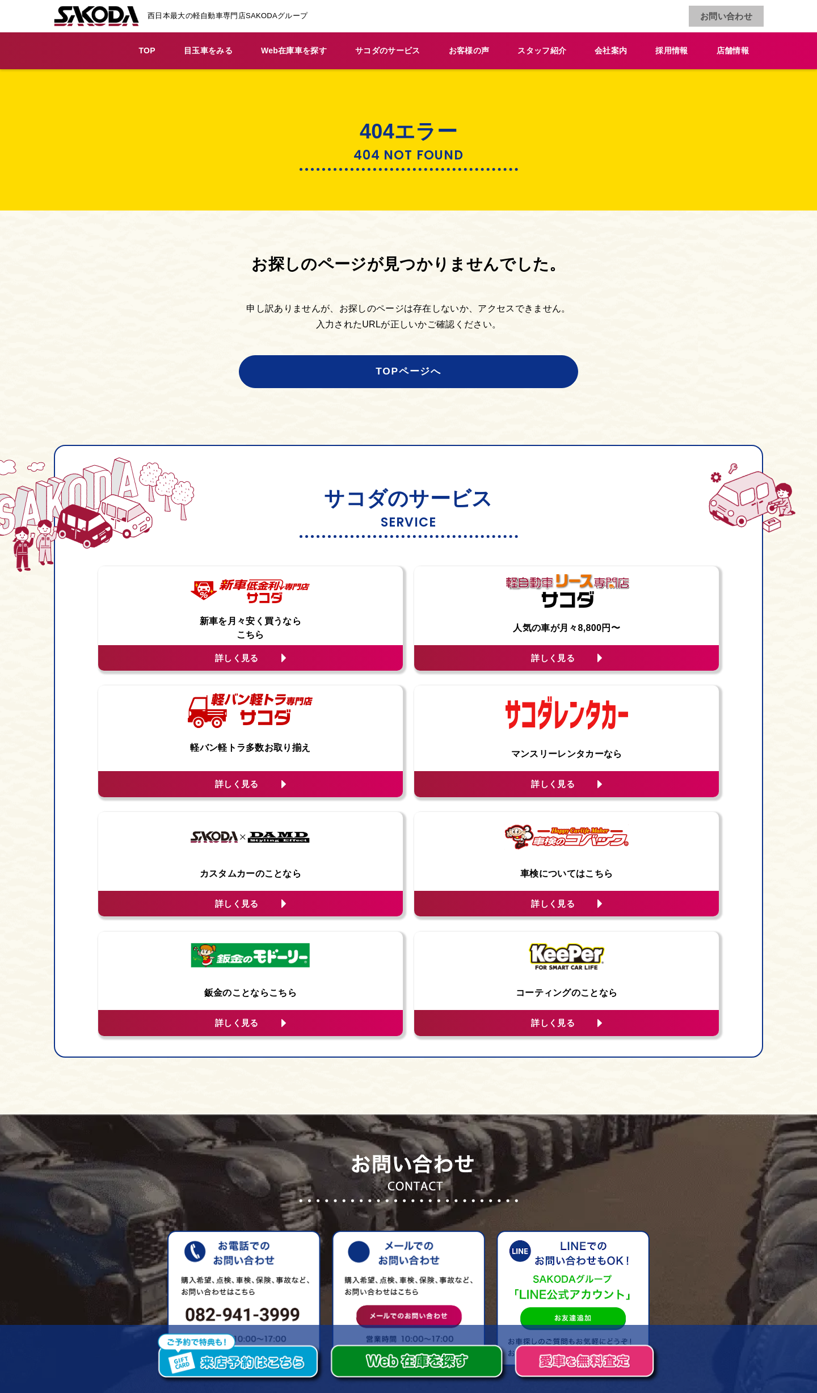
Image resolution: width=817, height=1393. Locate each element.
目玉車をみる (208, 50)
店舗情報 (733, 50)
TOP (146, 50)
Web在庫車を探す (294, 50)
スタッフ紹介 (541, 50)
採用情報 (671, 50)
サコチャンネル (523, 1219)
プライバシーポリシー (537, 1254)
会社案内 (611, 50)
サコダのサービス (387, 50)
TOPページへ (408, 372)
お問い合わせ (727, 16)
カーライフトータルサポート (402, 1219)
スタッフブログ (374, 1254)
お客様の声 (469, 50)
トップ (356, 1201)
